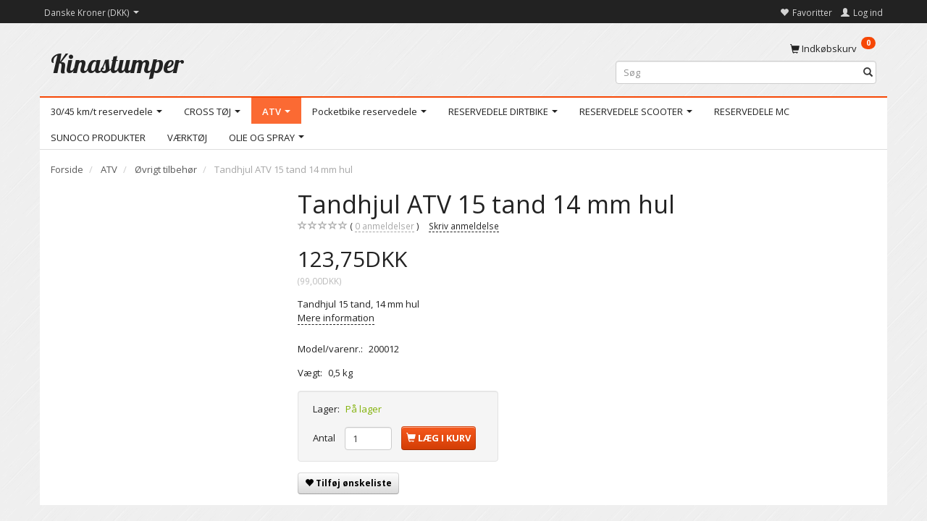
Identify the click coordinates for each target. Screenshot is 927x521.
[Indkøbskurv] (832, 48)
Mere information (336, 317)
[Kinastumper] (117, 63)
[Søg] (868, 73)
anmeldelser (384, 226)
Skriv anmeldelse (464, 226)
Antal (325, 437)
